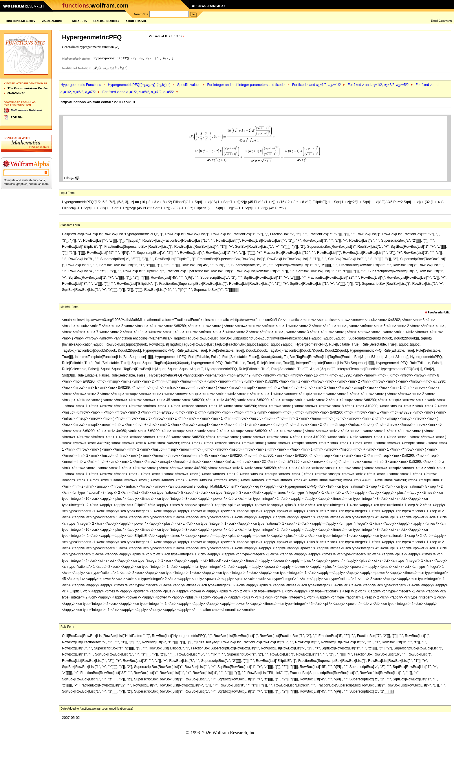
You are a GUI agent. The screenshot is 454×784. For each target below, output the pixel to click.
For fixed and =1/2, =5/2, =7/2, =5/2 (138, 92)
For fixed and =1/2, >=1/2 (316, 85)
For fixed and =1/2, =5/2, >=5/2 (378, 85)
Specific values (188, 85)
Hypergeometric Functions (81, 85)
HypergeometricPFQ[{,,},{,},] (139, 85)
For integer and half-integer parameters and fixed (246, 85)
